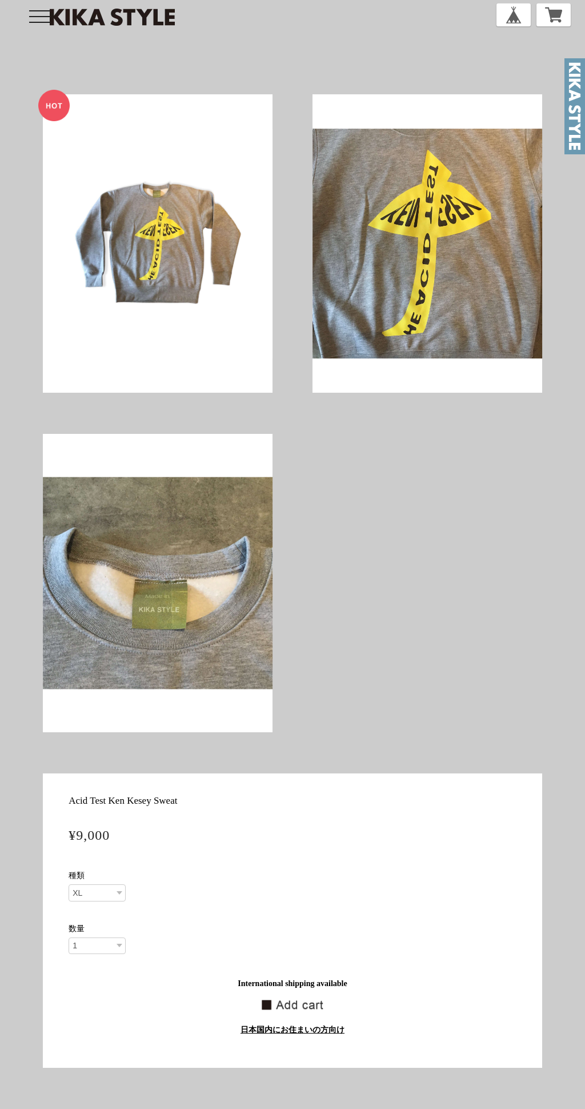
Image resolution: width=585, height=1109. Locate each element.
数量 (77, 929)
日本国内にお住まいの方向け (292, 1030)
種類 (77, 876)
